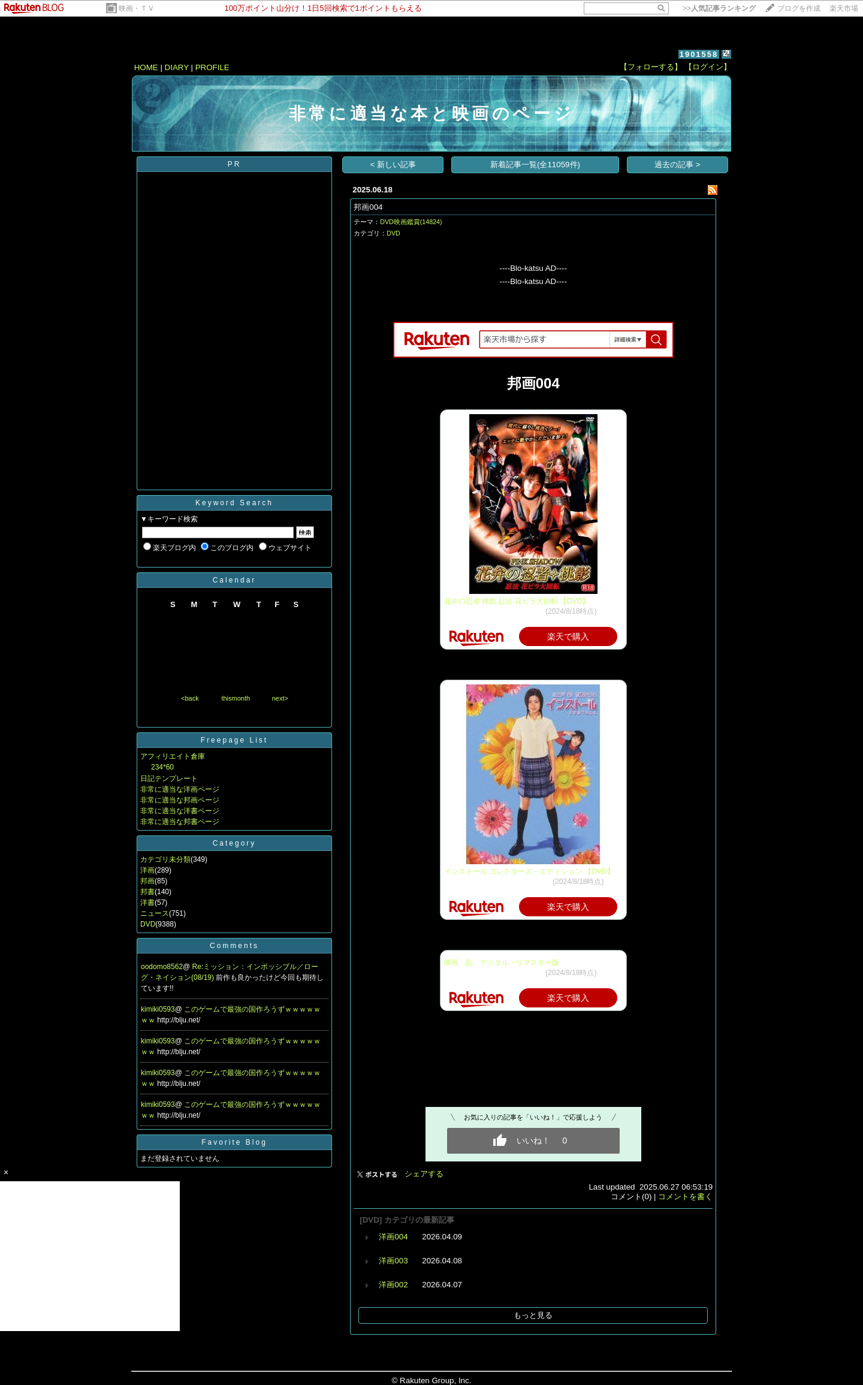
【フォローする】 (651, 66)
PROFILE (212, 67)
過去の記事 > (677, 164)
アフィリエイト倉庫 (172, 756)
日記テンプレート (169, 778)
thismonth (235, 698)
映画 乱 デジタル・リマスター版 (501, 962)
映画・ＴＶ (137, 8)
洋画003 (393, 1260)
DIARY (177, 67)
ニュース (154, 913)
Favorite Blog (234, 1142)
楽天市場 (843, 8)
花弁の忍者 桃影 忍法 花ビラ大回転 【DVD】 (517, 601)
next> (280, 698)
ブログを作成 (798, 8)
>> (719, 8)
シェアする (424, 1173)
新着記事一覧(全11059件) (535, 164)
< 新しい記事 (393, 164)
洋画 (147, 870)
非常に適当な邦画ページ (179, 800)
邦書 (147, 892)
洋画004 (393, 1236)
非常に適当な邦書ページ (179, 821)
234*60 (162, 767)
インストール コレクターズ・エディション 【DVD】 (529, 871)
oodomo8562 (162, 966)
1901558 (699, 54)
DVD (147, 924)
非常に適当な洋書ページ (179, 811)
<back (190, 698)
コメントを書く (685, 1196)
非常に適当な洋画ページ (179, 789)
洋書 (147, 902)
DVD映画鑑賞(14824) (411, 221)
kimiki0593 (158, 1009)
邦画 (147, 881)
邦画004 (368, 207)
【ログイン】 (707, 66)
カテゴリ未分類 (165, 859)
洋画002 (393, 1284)
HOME (146, 67)
